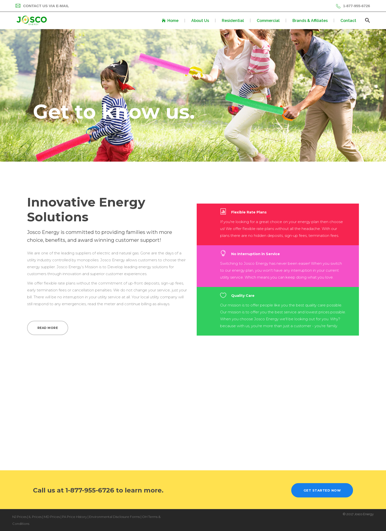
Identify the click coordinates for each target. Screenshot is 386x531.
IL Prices (35, 517)
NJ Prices (19, 517)
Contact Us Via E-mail (42, 6)
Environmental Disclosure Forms (114, 517)
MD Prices (52, 517)
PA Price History (74, 517)
